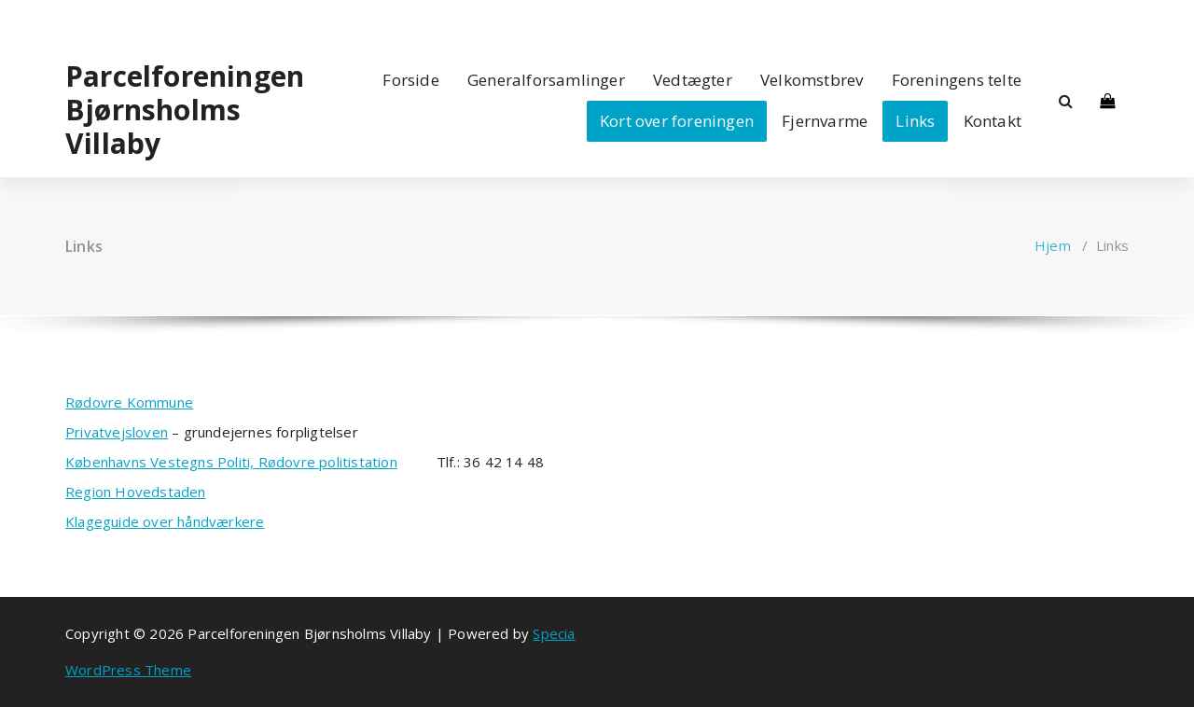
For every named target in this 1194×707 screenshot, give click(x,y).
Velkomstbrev (811, 79)
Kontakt (992, 121)
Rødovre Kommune (129, 402)
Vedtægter (692, 79)
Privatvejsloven (116, 432)
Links (915, 121)
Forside (410, 79)
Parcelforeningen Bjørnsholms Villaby (184, 110)
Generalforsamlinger (546, 79)
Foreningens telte (956, 79)
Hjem (1052, 245)
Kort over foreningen (677, 121)
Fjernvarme (825, 121)
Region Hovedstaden (135, 491)
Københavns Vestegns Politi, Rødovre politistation (231, 461)
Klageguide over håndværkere (164, 521)
